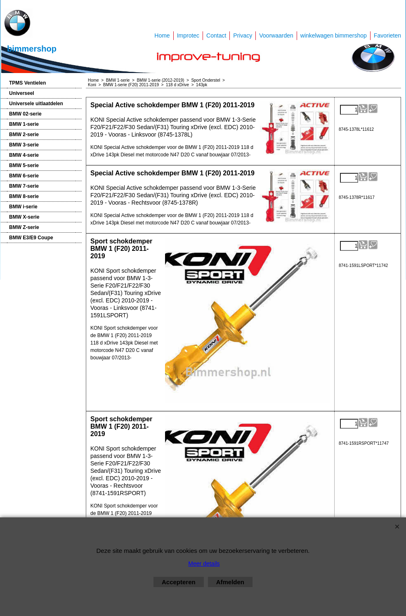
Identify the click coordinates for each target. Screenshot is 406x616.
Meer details (204, 563)
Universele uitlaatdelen (36, 103)
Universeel (21, 93)
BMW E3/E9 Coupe (31, 238)
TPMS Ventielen (27, 83)
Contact (216, 35)
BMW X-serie (24, 217)
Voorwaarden (276, 35)
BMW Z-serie (24, 227)
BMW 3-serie (24, 145)
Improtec (188, 35)
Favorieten (387, 35)
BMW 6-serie (24, 176)
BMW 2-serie (24, 134)
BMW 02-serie (25, 114)
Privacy (242, 35)
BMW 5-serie (24, 165)
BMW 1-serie (24, 124)
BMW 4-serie (24, 155)
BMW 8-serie (24, 196)
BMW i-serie (23, 207)
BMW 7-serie (24, 186)
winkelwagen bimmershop (333, 35)
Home (162, 35)
